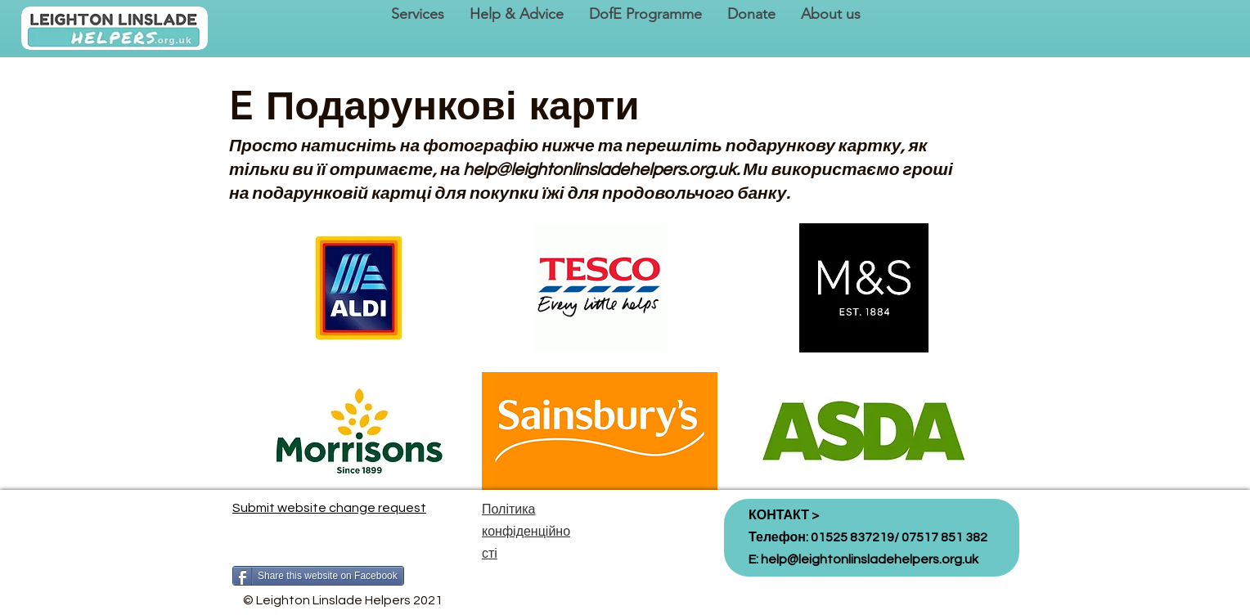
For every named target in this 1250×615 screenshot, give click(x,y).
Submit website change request (329, 507)
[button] (417, 14)
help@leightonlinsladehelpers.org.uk (599, 169)
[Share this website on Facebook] (318, 576)
